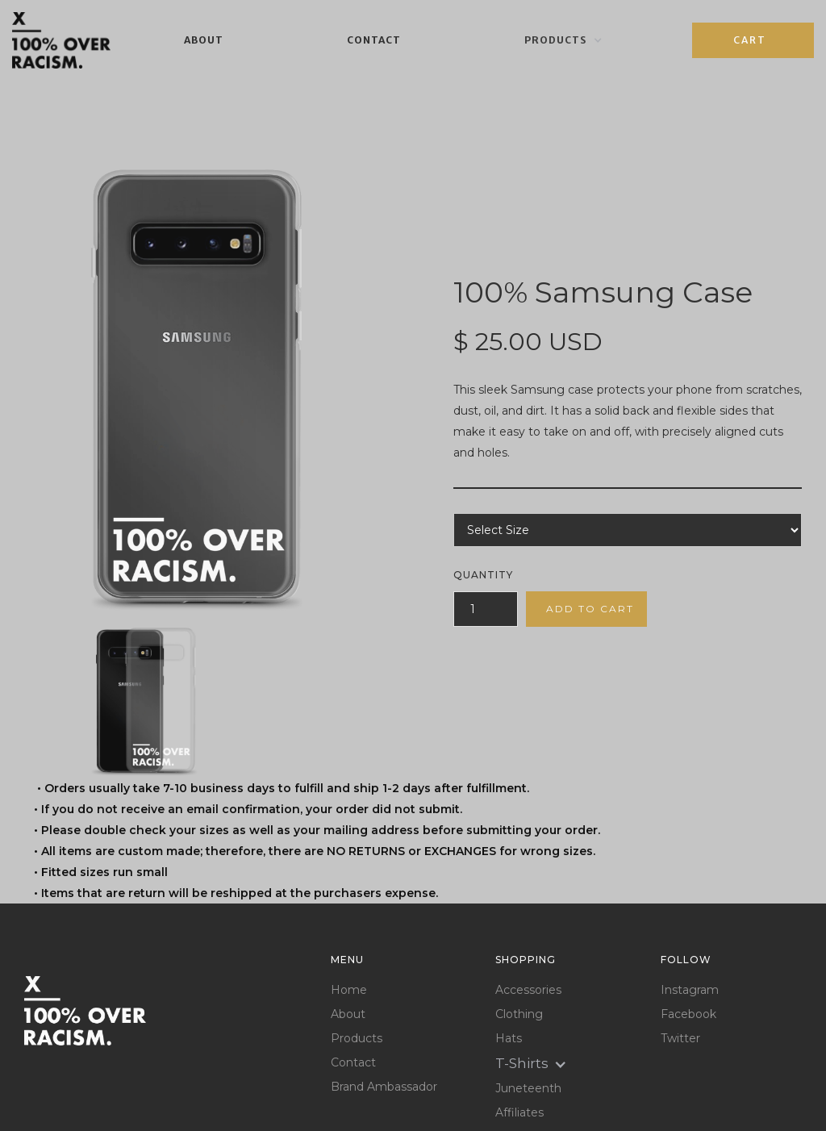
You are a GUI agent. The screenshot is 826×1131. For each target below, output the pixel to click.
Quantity (483, 575)
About (203, 40)
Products (356, 1039)
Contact (374, 40)
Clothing (519, 1014)
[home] (61, 40)
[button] (563, 40)
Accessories (528, 990)
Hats (508, 1039)
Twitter (680, 1039)
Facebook (688, 1014)
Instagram (690, 990)
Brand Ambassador (384, 1087)
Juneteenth (528, 1089)
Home (349, 990)
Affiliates (519, 1113)
